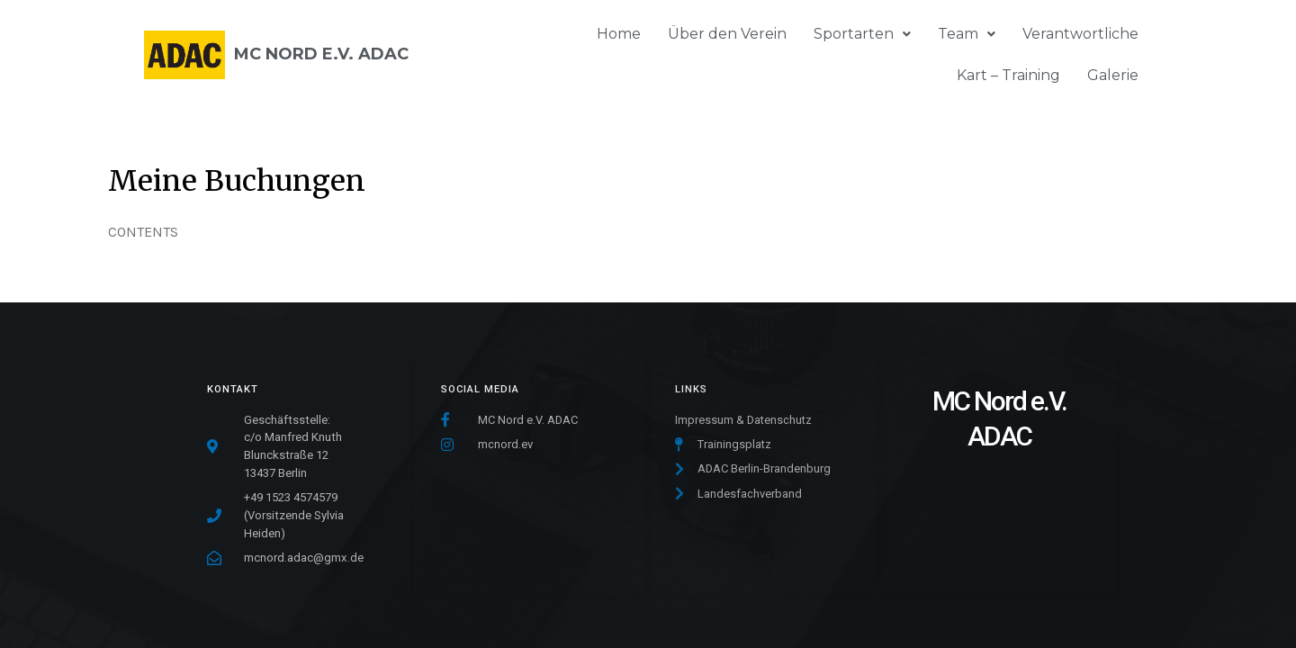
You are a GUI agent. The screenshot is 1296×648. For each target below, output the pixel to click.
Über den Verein (727, 33)
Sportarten (862, 33)
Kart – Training (1008, 75)
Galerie (1112, 75)
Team (966, 33)
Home (619, 33)
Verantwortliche (1080, 33)
